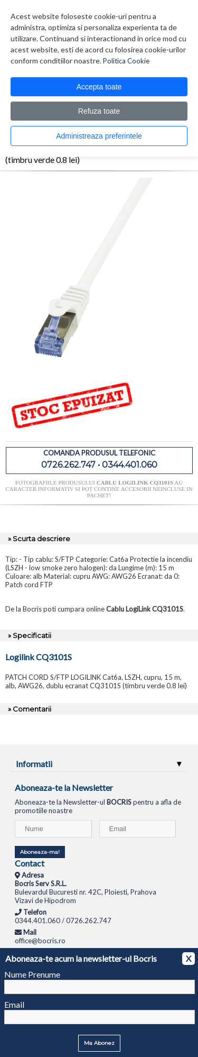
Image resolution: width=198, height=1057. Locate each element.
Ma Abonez (99, 1043)
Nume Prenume (32, 974)
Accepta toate (99, 87)
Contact (29, 863)
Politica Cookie (126, 61)
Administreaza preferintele (99, 136)
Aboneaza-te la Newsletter (64, 787)
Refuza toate (99, 111)
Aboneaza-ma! (40, 852)
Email (14, 1004)
